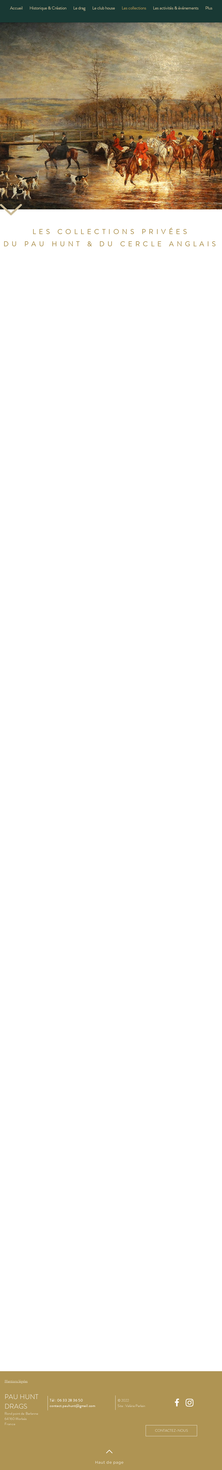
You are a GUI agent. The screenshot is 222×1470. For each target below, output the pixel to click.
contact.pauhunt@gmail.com (72, 1405)
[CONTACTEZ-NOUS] (171, 1430)
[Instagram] (189, 1402)
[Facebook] (177, 1402)
